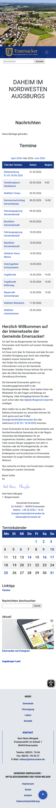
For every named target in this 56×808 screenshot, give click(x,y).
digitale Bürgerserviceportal (38, 399)
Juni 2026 (40, 158)
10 (52, 549)
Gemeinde (28, 703)
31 (52, 573)
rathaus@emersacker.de (27, 517)
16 (45, 557)
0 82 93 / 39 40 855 (25, 423)
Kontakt (28, 721)
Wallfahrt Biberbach (14, 303)
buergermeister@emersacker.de (19, 419)
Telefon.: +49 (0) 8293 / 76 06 (28, 510)
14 (29, 557)
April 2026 (16, 158)
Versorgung (28, 709)
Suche (28, 789)
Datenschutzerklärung (28, 801)
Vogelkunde (10, 274)
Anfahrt (28, 795)
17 (52, 557)
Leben (28, 715)
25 (6, 573)
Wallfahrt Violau (12, 193)
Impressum (28, 783)
